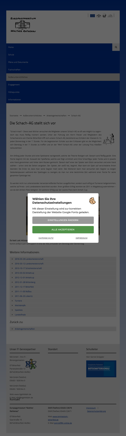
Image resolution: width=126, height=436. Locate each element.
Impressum (81, 238)
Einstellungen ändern (63, 220)
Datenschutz (46, 238)
